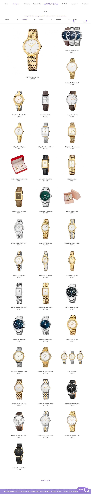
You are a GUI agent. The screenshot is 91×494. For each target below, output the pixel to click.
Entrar (45, 11)
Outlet (64, 4)
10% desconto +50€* (50, 16)
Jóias (5, 4)
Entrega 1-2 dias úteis (29, 16)
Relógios (16, 4)
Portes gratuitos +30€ (40, 16)
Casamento (37, 4)
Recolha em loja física (61, 16)
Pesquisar (75, 4)
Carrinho (85, 4)
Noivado (26, 4)
